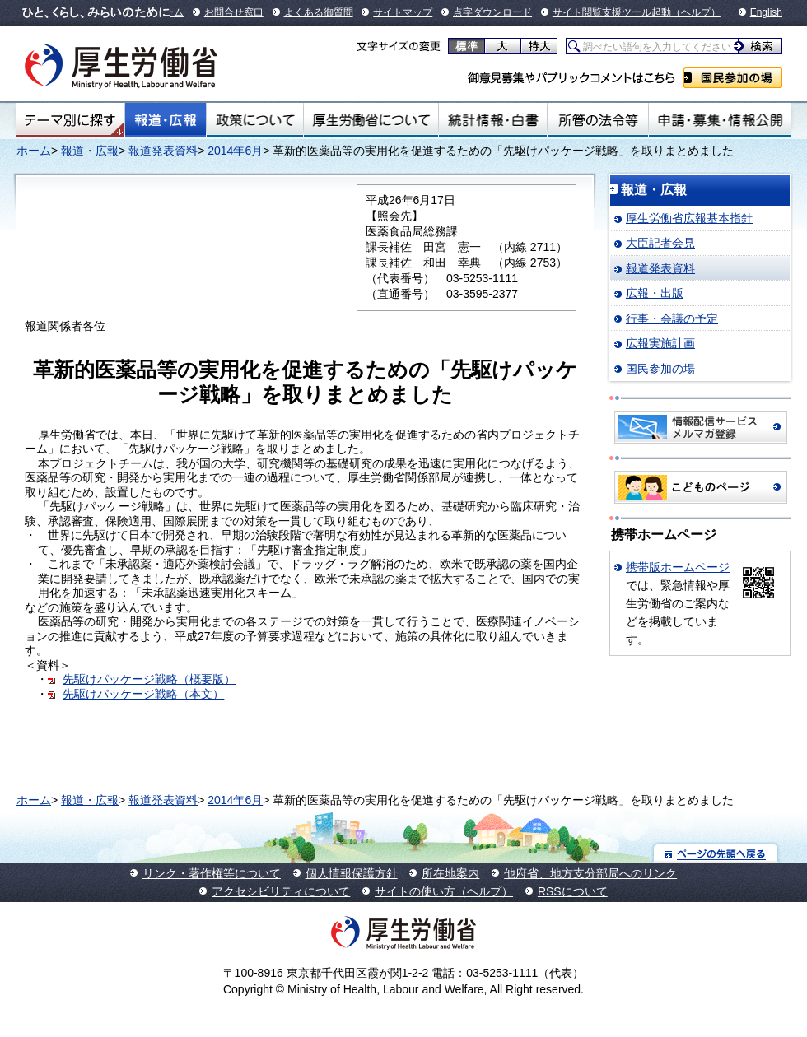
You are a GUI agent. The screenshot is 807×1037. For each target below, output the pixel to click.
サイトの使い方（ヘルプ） (444, 891)
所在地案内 (450, 873)
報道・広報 (165, 120)
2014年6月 (235, 150)
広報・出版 (654, 293)
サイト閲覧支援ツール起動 (612, 12)
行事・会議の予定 (672, 318)
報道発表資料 (163, 150)
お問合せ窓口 (234, 12)
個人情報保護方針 (352, 873)
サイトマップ (402, 12)
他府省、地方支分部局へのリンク (590, 873)
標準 (466, 46)
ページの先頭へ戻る (716, 853)
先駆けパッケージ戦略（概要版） (149, 679)
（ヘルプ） (696, 12)
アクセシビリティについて (281, 891)
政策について (255, 120)
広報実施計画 (660, 343)
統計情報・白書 (493, 120)
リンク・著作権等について (211, 873)
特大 (539, 46)
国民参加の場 (732, 77)
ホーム (33, 150)
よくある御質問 (318, 12)
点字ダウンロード (492, 12)
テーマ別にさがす (70, 120)
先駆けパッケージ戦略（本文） (143, 693)
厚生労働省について (371, 120)
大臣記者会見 (660, 242)
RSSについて (573, 891)
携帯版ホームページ (678, 567)
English (766, 12)
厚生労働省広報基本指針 (689, 218)
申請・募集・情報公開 (720, 120)
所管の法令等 (597, 120)
